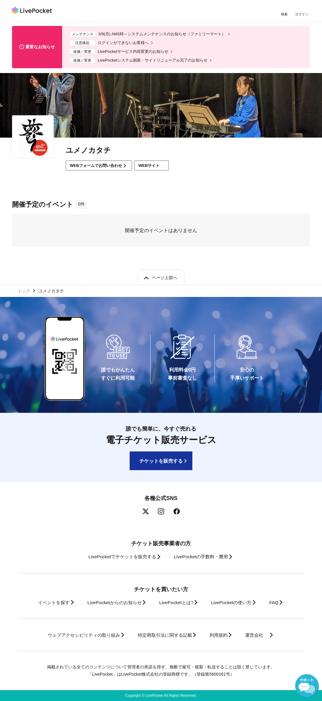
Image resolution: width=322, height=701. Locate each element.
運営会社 (264, 635)
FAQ (283, 602)
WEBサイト (159, 169)
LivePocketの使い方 (236, 602)
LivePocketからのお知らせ (108, 602)
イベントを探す (43, 602)
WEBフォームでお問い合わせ (99, 169)
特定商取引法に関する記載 (163, 635)
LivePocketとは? (176, 602)
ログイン (302, 14)
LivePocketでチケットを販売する (118, 556)
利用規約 (222, 635)
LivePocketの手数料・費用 (203, 556)
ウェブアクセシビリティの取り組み (74, 635)
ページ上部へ (164, 276)
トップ (24, 290)
